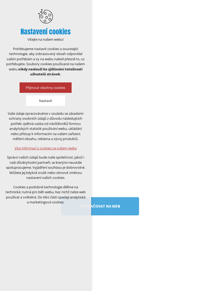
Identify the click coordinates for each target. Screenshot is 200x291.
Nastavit (45, 100)
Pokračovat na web (100, 206)
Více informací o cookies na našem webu (46, 148)
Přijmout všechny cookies (45, 87)
